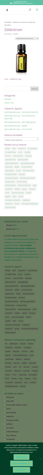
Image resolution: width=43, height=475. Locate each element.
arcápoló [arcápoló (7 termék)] (23, 344)
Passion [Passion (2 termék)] (7, 375)
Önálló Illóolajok (12, 431)
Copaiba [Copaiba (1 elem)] (27, 152)
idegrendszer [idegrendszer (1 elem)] (9, 171)
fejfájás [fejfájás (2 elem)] (17, 167)
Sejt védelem (11, 435)
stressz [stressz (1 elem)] (20, 196)
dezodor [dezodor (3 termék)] (25, 351)
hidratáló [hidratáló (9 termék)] (27, 359)
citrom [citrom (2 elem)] (20, 152)
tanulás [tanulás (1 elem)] (17, 204)
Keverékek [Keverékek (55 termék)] (32, 363)
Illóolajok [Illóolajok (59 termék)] (8, 363)
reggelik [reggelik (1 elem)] (7, 196)
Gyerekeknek (11, 412)
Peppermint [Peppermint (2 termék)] (22, 375)
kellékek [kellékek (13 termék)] (24, 363)
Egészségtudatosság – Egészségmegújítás (20, 122)
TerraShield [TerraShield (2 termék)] (9, 382)
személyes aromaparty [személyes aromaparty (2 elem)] (12, 200)
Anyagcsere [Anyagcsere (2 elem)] (22, 148)
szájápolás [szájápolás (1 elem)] (8, 204)
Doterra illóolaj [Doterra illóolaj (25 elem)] (18, 156)
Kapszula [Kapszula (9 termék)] (16, 363)
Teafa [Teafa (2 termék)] (34, 379)
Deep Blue (10, 401)
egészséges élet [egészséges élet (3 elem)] (10, 160)
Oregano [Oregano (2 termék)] (35, 371)
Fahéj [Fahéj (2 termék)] (31, 351)
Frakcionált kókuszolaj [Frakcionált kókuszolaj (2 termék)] (20, 355)
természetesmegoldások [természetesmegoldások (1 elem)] (30, 204)
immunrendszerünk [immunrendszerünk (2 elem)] (24, 185)
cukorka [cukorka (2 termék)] (7, 351)
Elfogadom (21, 457)
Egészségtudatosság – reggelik (15, 126)
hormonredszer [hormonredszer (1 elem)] (27, 167)
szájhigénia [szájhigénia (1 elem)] (26, 200)
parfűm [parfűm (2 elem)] (28, 193)
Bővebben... (21, 470)
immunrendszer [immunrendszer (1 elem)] (10, 185)
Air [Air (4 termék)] (6, 344)
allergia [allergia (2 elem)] (7, 148)
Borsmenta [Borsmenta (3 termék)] (8, 347)
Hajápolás (10, 416)
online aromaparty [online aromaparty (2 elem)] (18, 193)
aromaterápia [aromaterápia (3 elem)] (32, 148)
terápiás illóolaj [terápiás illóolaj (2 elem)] (10, 207)
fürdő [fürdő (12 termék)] (31, 355)
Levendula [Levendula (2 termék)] (8, 371)
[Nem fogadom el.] (40, 459)
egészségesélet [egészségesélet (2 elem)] (23, 160)
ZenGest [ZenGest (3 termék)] (22, 386)
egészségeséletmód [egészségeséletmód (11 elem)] (11, 163)
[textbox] (21, 140)
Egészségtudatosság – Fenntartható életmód (21, 112)
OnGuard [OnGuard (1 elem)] (32, 189)
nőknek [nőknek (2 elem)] (24, 189)
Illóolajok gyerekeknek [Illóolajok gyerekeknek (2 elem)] (27, 178)
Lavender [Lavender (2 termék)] (35, 367)
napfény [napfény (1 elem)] (17, 189)
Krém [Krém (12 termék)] (15, 367)
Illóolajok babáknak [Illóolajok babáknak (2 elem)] (11, 178)
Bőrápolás (10, 397)
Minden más (9, 103)
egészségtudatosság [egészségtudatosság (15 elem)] (27, 163)
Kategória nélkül (12, 420)
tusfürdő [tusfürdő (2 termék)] (33, 382)
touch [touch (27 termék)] (26, 382)
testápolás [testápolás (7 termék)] (18, 382)
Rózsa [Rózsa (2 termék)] (7, 379)
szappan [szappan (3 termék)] (28, 379)
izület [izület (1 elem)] (34, 185)
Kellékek (9, 424)
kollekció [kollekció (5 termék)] (8, 367)
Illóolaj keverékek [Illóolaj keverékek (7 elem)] (11, 174)
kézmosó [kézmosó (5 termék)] (26, 367)
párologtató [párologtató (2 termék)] (33, 375)
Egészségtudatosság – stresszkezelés (18, 129)
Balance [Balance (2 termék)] (30, 344)
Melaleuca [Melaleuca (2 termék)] (17, 371)
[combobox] (21, 139)
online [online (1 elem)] (7, 193)
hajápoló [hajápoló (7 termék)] (19, 359)
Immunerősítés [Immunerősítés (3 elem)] (22, 182)
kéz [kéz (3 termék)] (20, 367)
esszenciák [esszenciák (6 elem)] (8, 167)
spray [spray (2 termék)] (21, 379)
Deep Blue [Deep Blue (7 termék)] (16, 351)
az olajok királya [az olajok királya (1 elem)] (10, 152)
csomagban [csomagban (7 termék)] (27, 347)
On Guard (10, 428)
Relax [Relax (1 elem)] (14, 196)
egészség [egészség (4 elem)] (28, 156)
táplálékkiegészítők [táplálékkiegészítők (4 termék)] (11, 386)
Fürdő (8, 408)
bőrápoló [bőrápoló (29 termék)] (18, 347)
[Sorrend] (27, 38)
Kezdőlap (7, 22)
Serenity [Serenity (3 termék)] (14, 379)
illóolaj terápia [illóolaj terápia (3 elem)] (10, 182)
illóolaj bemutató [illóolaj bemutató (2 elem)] (28, 171)
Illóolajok (7, 99)
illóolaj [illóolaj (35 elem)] (18, 171)
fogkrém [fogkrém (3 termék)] (8, 355)
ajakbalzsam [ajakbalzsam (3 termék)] (13, 344)
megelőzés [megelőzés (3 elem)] (8, 189)
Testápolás (10, 439)
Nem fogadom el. (21, 463)
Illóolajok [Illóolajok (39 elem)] (22, 174)
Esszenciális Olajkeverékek (16, 405)
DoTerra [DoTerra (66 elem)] (8, 156)
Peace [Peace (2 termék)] (15, 375)
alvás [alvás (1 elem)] (14, 148)
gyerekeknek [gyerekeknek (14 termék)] (9, 359)
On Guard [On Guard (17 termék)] (26, 371)
